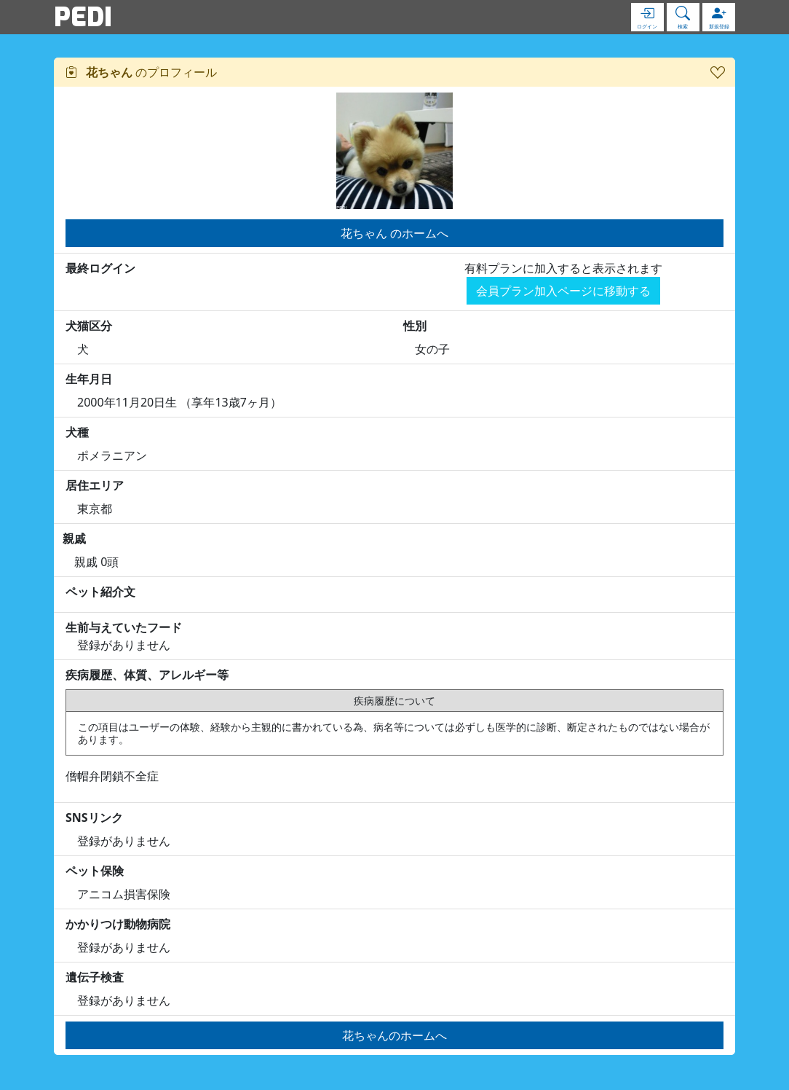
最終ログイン (100, 268)
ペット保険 (95, 871)
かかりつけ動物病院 (118, 924)
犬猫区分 (89, 326)
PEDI (83, 17)
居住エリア (95, 485)
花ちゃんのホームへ (394, 1035)
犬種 (77, 432)
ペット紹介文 (100, 592)
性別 (415, 326)
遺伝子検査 (95, 977)
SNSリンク (94, 817)
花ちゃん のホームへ (394, 233)
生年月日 (89, 379)
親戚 (74, 538)
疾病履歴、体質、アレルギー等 (147, 675)
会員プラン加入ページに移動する (563, 291)
